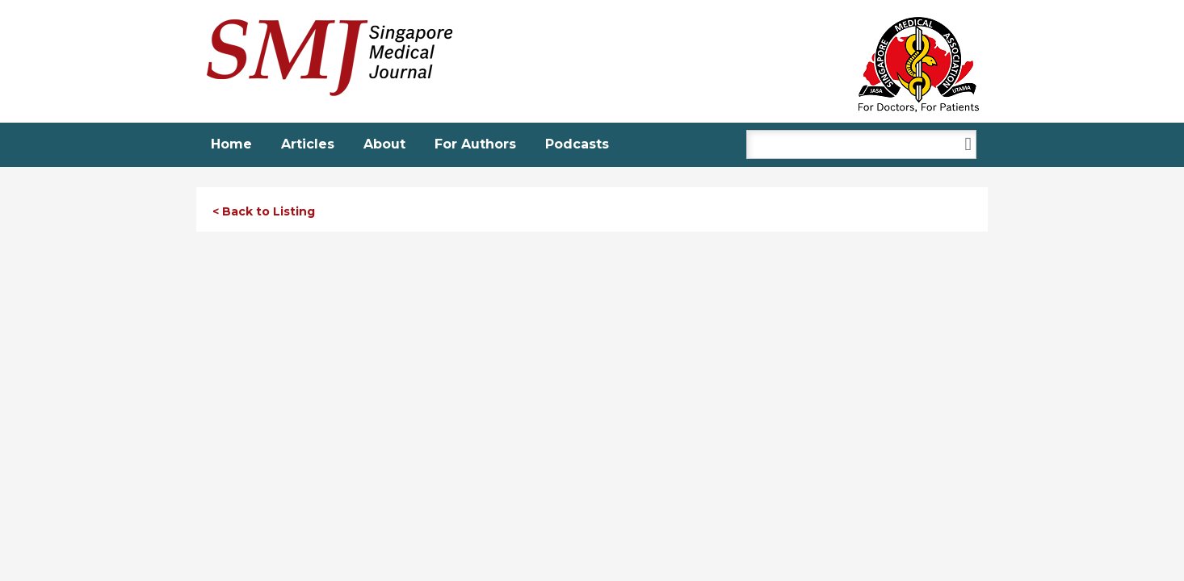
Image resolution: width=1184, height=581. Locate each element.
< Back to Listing (263, 211)
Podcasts (577, 144)
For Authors (475, 144)
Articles (307, 144)
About (384, 144)
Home (231, 144)
